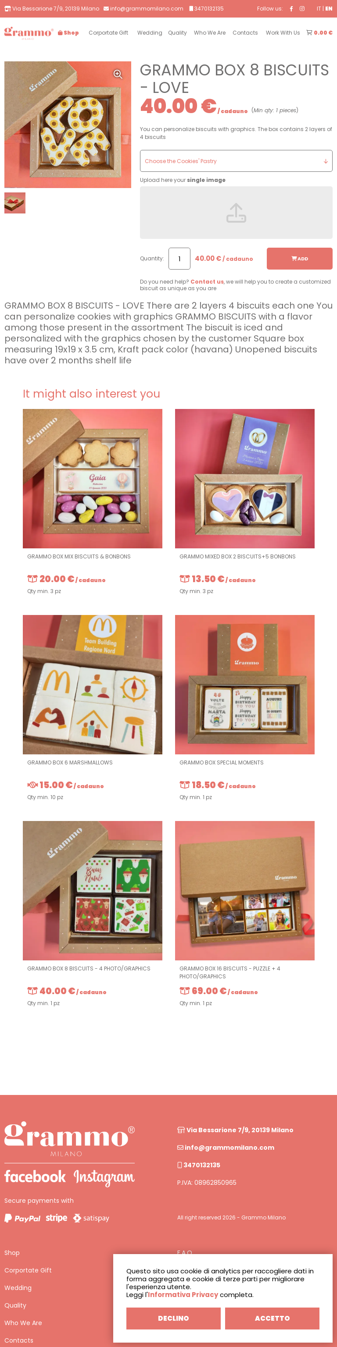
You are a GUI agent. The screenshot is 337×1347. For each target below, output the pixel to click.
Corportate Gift (28, 1270)
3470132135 (198, 1165)
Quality (15, 1305)
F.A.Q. (185, 1252)
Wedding (18, 1287)
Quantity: (152, 258)
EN (329, 8)
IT (319, 8)
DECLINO (173, 1318)
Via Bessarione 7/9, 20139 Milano (235, 1130)
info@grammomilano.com (225, 1147)
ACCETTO (272, 1318)
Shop (12, 1252)
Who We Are (23, 1323)
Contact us (207, 281)
